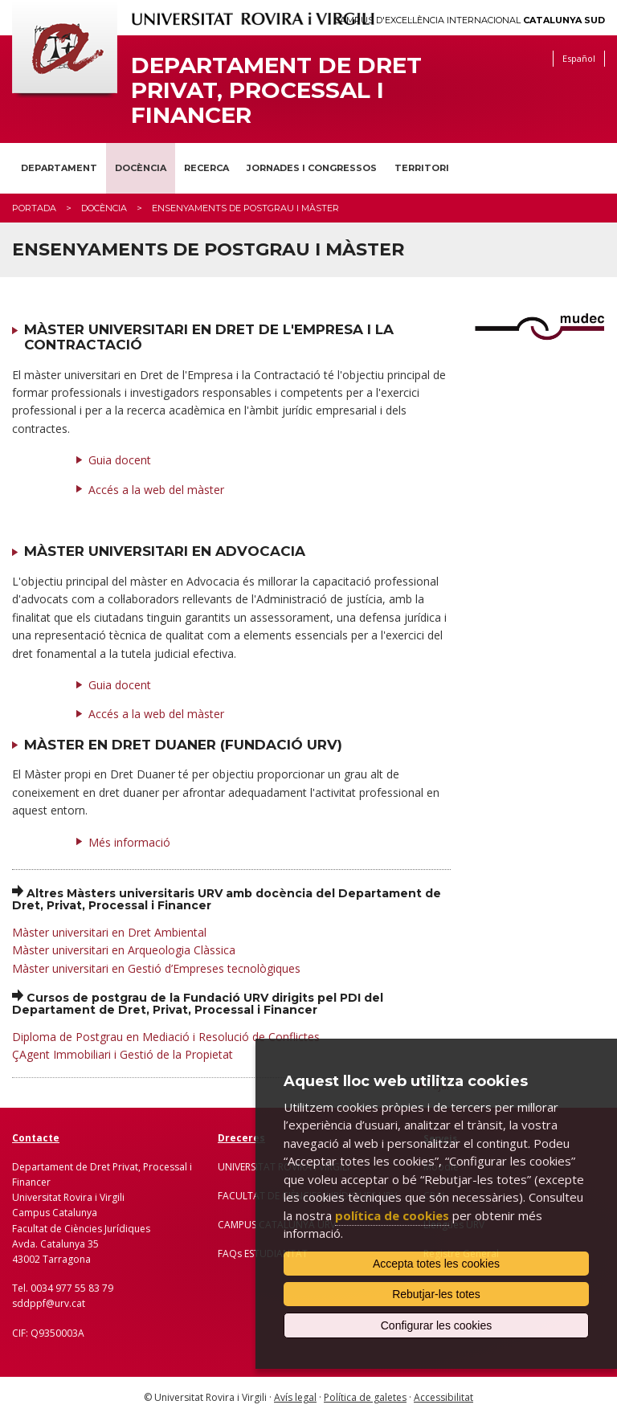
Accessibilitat (443, 1397)
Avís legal (295, 1397)
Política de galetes (365, 1397)
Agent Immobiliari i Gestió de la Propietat (126, 1054)
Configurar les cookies (436, 1325)
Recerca (206, 168)
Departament (59, 168)
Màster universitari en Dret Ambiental (109, 932)
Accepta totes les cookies (436, 1263)
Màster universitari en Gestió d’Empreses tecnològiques (156, 968)
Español (578, 58)
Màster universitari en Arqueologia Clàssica (123, 950)
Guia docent (119, 460)
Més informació (129, 842)
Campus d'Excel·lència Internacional (469, 20)
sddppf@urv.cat (48, 1303)
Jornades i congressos (312, 168)
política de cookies (392, 1215)
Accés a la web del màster (156, 489)
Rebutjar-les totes (436, 1294)
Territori (421, 168)
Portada (34, 208)
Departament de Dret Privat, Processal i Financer (276, 90)
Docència (140, 168)
